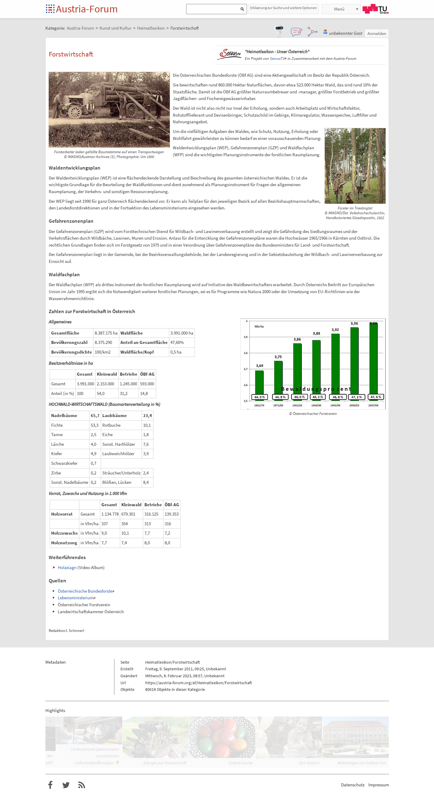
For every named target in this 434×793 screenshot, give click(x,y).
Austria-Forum (87, 8)
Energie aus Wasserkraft (164, 762)
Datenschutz (352, 785)
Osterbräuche (241, 762)
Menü (339, 9)
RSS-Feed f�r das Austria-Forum (82, 785)
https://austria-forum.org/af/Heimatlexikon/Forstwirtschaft (198, 682)
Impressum (378, 785)
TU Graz (376, 9)
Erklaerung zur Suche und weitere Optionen (283, 7)
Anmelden (376, 33)
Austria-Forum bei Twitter (66, 785)
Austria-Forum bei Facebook (50, 785)
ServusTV (277, 58)
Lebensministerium (76, 597)
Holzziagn (67, 567)
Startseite (50, 9)
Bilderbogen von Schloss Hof (361, 762)
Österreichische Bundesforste (85, 591)
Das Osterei (309, 762)
